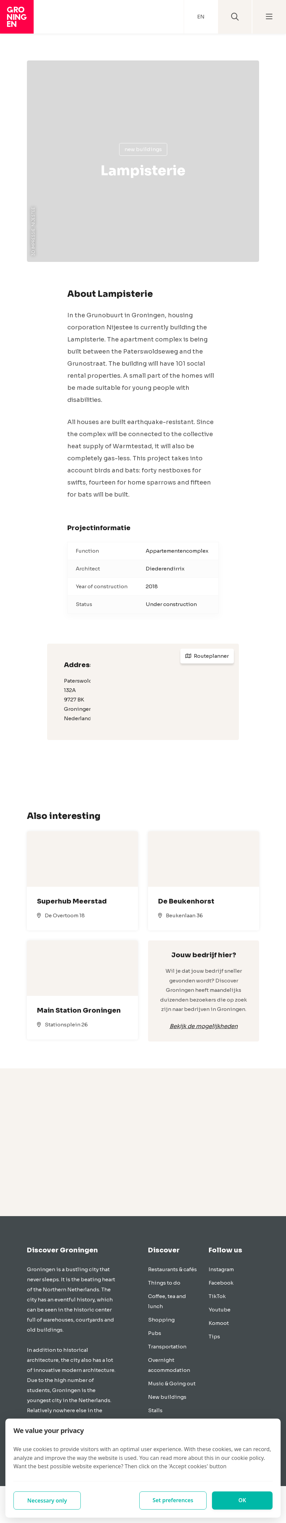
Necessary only (47, 1500)
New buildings (143, 149)
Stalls (155, 1410)
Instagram (221, 1269)
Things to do (164, 1283)
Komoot (219, 1323)
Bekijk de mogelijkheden (204, 1026)
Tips (214, 1336)
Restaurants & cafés (172, 1269)
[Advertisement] (143, 1142)
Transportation (167, 1346)
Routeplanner (207, 656)
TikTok (217, 1296)
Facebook (221, 1283)
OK (242, 1500)
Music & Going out (171, 1383)
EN (201, 16)
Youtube (219, 1309)
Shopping (161, 1320)
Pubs (154, 1333)
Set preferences (172, 1500)
